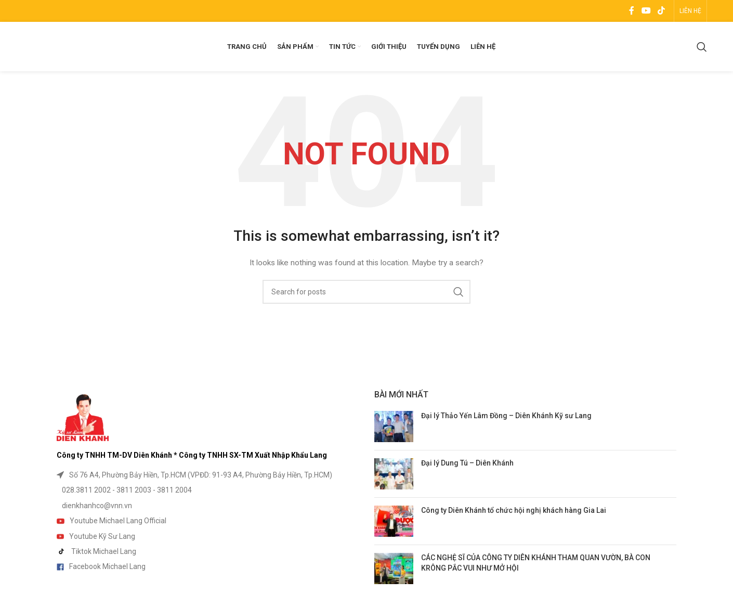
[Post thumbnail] (393, 426)
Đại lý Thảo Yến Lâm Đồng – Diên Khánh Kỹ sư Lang (506, 415)
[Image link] (83, 417)
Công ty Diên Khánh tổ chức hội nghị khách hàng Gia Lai (513, 510)
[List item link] (208, 475)
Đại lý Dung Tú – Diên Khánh (467, 463)
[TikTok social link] (661, 11)
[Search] (701, 46)
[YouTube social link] (646, 11)
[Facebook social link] (632, 11)
